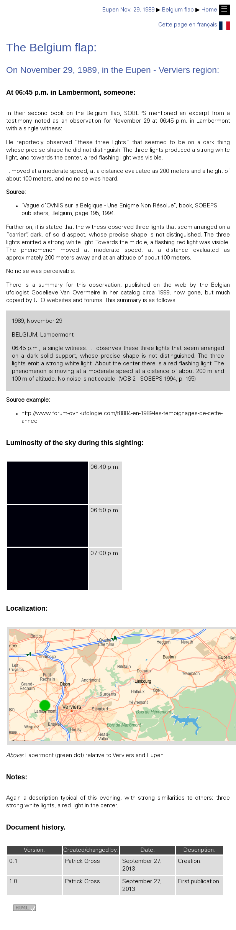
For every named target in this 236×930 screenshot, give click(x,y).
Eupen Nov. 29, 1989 (128, 10)
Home (209, 10)
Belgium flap (178, 10)
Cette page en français (194, 25)
